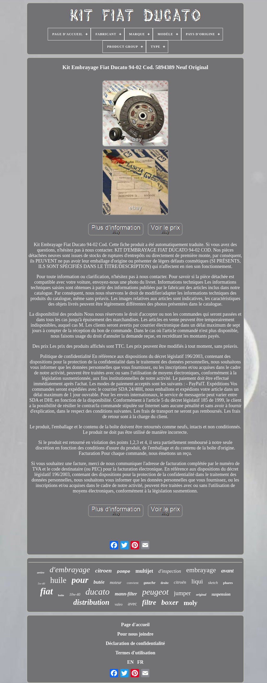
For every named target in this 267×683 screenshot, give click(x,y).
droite (164, 583)
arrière (40, 572)
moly (190, 602)
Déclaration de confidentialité (135, 643)
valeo (119, 604)
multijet (144, 571)
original (201, 594)
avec (132, 603)
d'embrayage (70, 569)
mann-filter (126, 593)
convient (132, 583)
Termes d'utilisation (135, 652)
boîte (61, 595)
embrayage (201, 570)
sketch (213, 583)
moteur (116, 582)
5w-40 (41, 583)
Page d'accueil (135, 624)
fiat (46, 591)
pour (80, 580)
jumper (182, 593)
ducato (98, 591)
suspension (220, 594)
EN (130, 662)
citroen (103, 570)
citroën (180, 582)
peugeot (155, 591)
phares (228, 583)
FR (140, 662)
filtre (149, 602)
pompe (123, 571)
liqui (197, 581)
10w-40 (74, 594)
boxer (169, 602)
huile (58, 580)
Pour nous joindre (135, 634)
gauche (149, 583)
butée (99, 582)
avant (227, 571)
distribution (91, 602)
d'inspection (169, 571)
